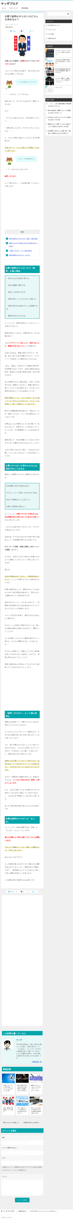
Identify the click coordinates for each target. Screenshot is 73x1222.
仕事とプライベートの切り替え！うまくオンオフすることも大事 (8, 1088)
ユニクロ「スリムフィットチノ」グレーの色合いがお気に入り (62, 52)
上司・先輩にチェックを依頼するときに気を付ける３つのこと (22, 1110)
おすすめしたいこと (54, 25)
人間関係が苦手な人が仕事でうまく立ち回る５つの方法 (33, 1122)
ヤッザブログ (10, 3)
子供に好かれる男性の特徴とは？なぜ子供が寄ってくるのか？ (62, 61)
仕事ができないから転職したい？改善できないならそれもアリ (12, 1122)
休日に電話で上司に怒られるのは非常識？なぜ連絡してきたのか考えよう (22, 1089)
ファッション (52, 29)
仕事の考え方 (9, 27)
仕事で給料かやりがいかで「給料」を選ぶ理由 (23, 238)
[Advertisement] (22, 206)
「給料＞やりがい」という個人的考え (20, 250)
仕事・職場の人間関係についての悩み (8, 1109)
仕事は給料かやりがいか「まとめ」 (20, 255)
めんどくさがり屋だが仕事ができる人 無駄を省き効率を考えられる (36, 1110)
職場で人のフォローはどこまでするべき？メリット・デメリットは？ (35, 1088)
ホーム (4, 8)
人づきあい (51, 34)
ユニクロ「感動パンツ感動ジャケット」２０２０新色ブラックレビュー (62, 80)
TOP (8, 1211)
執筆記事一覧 (37, 1062)
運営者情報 (24, 8)
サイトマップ (14, 8)
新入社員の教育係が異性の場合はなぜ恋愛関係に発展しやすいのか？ (62, 70)
